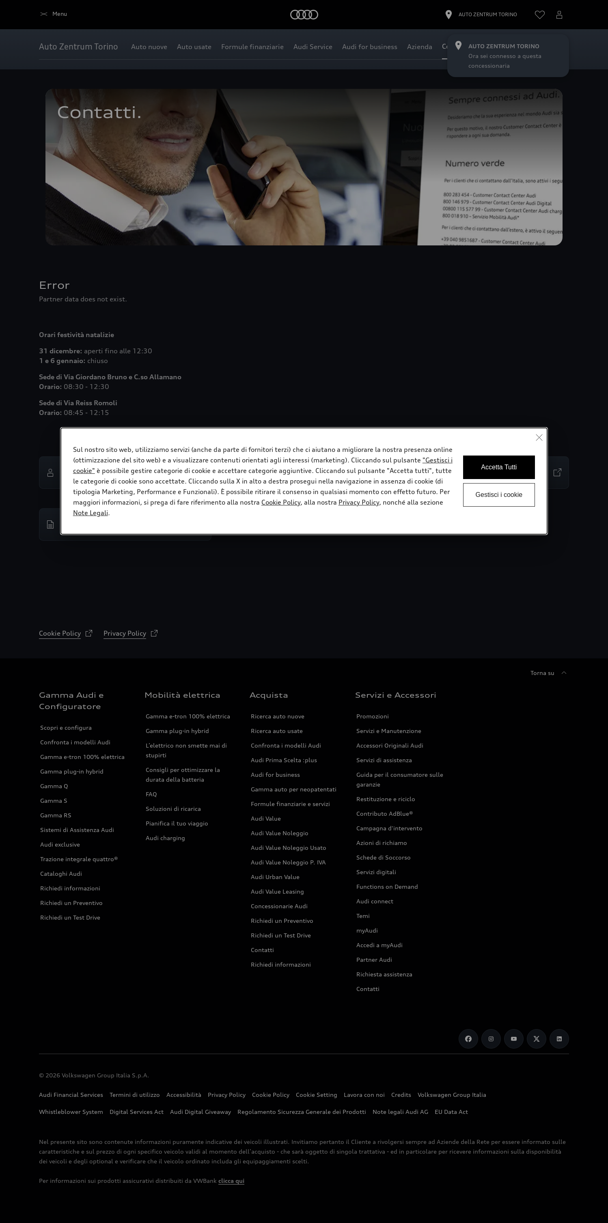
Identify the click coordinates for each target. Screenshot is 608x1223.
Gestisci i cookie (499, 494)
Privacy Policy (358, 502)
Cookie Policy (280, 502)
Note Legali (90, 513)
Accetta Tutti (499, 467)
